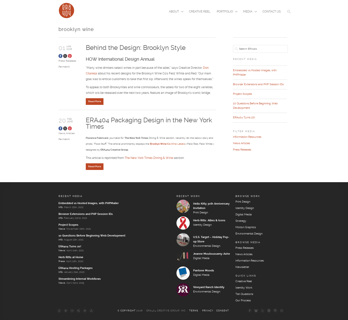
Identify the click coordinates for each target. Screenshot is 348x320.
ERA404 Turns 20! (244, 117)
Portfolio (225, 12)
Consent (222, 311)
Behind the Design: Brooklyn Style (136, 48)
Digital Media (201, 258)
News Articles (66, 133)
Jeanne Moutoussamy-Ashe (211, 253)
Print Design (200, 212)
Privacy (207, 311)
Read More (94, 101)
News (61, 229)
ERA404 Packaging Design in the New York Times (149, 123)
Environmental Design (206, 246)
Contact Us (271, 11)
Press (61, 261)
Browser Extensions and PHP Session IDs (258, 84)
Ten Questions (244, 294)
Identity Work (243, 287)
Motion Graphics (245, 227)
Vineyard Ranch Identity (208, 287)
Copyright (128, 311)
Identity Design (202, 224)
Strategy (240, 221)
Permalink (64, 67)
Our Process (243, 300)
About (174, 12)
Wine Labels (167, 144)
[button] (289, 14)
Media (248, 12)
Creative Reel (199, 11)
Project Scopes (242, 94)
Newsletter (242, 267)
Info (60, 207)
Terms (193, 311)
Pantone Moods (203, 270)
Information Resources (247, 137)
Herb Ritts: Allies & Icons (209, 220)
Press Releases (67, 61)
